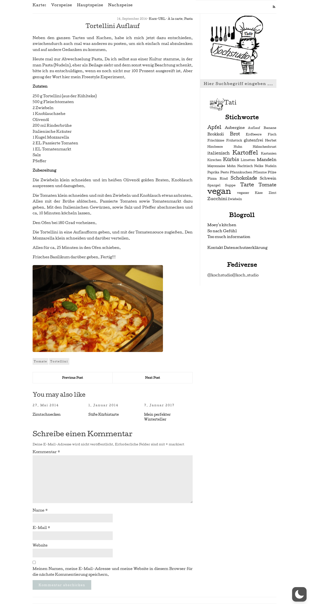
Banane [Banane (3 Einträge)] (270, 128)
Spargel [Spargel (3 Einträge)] (213, 185)
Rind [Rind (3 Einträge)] (224, 178)
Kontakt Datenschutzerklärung (237, 247)
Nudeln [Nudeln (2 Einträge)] (270, 166)
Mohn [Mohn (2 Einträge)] (231, 166)
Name (40, 510)
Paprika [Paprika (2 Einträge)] (213, 172)
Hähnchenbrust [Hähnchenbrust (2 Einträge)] (264, 147)
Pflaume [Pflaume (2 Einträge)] (260, 172)
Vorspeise (61, 5)
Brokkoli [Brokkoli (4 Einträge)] (215, 134)
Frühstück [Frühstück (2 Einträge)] (234, 140)
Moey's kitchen (221, 225)
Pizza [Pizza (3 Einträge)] (212, 178)
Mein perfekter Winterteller (157, 417)
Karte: (39, 5)
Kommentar (46, 452)
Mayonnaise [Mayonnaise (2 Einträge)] (216, 166)
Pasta (188, 19)
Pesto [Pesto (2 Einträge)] (224, 172)
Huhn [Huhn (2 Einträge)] (238, 147)
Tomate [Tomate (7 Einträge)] (267, 185)
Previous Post (72, 378)
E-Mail (41, 527)
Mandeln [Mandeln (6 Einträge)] (266, 159)
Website (40, 545)
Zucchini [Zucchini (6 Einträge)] (217, 199)
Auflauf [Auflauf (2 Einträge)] (254, 128)
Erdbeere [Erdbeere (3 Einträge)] (254, 134)
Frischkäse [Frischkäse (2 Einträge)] (215, 140)
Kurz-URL (157, 19)
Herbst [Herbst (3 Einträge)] (270, 140)
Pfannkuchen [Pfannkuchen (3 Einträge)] (241, 172)
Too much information (228, 236)
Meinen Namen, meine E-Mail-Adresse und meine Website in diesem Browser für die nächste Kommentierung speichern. (113, 571)
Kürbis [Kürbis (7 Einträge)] (231, 159)
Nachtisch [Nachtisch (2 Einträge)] (245, 166)
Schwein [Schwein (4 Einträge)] (268, 178)
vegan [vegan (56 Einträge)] (219, 191)
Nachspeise (120, 5)
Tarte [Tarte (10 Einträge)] (247, 184)
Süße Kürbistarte (103, 414)
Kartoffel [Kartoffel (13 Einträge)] (245, 152)
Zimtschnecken (47, 414)
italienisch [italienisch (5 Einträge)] (218, 153)
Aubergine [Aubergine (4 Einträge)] (235, 127)
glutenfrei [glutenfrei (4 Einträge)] (253, 140)
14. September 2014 (132, 19)
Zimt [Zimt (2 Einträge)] (272, 193)
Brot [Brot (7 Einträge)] (235, 134)
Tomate (40, 361)
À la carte (175, 19)
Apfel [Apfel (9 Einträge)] (214, 127)
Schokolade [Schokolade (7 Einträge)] (244, 178)
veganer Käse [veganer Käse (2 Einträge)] (250, 193)
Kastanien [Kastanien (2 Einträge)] (268, 153)
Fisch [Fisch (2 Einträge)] (272, 134)
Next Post (152, 378)
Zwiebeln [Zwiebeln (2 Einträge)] (235, 199)
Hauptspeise (90, 5)
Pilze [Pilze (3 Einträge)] (272, 172)
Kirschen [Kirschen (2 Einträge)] (214, 160)
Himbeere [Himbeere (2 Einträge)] (215, 147)
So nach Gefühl (222, 231)
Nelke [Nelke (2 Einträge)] (258, 166)
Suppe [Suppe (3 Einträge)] (230, 185)
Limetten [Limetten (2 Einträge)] (248, 160)
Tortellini (59, 361)
